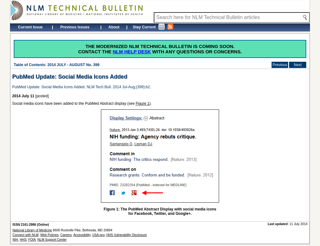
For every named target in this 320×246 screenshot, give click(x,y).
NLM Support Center (52, 239)
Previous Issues (74, 27)
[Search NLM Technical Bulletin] (232, 17)
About (113, 27)
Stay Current (153, 27)
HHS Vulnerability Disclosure (126, 235)
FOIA (32, 239)
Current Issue (30, 27)
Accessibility (82, 235)
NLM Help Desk (132, 51)
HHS (23, 239)
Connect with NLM (25, 235)
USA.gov (98, 235)
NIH (15, 239)
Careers (66, 235)
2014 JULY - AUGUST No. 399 (73, 65)
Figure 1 (142, 103)
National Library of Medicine (32, 230)
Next (298, 65)
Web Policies (49, 235)
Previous (279, 65)
